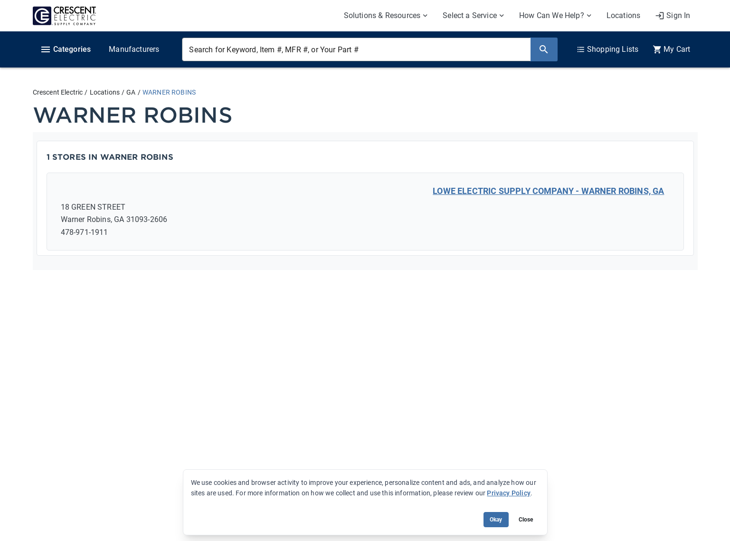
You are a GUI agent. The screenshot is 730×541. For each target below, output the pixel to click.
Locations (105, 92)
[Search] (544, 49)
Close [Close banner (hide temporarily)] (526, 519)
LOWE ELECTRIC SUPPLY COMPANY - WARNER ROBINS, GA (548, 191)
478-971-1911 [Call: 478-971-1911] (84, 232)
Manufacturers (134, 49)
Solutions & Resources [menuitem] (382, 15)
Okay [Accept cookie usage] (496, 519)
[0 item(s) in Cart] (671, 49)
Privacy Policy (508, 493)
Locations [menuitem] (624, 15)
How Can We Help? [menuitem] (551, 15)
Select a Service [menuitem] (470, 15)
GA (130, 92)
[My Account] (672, 15)
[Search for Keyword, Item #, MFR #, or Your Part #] (356, 49)
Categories (65, 49)
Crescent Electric (58, 92)
